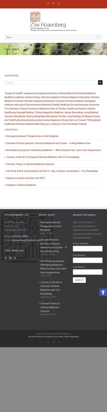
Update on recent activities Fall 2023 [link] (25, 178)
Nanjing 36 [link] (78, 116)
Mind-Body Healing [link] (24, 116)
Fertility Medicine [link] (61, 104)
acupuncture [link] (30, 93)
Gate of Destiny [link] (58, 108)
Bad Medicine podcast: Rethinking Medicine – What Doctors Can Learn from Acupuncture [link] (53, 150)
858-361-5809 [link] (20, 236)
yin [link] (47, 124)
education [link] (20, 104)
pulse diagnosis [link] (52, 120)
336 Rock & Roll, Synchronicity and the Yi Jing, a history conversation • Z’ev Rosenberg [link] (52, 171)
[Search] (100, 82)
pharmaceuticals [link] (25, 120)
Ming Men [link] (40, 116)
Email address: (81, 243)
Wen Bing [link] (40, 124)
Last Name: (79, 267)
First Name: (79, 255)
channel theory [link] (32, 97)
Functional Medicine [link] (38, 108)
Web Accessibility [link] (72, 337)
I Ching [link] (37, 112)
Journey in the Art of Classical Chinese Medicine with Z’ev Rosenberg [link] (42, 157)
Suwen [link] (82, 120)
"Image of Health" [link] (14, 93)
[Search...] (51, 82)
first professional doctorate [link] (85, 104)
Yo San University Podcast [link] (73, 124)
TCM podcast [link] (93, 120)
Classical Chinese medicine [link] (69, 101)
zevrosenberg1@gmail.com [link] (26, 240)
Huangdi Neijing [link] (25, 112)
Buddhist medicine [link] (14, 97)
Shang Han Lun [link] (69, 120)
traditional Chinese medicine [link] (20, 124)
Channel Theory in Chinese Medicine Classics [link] (30, 164)
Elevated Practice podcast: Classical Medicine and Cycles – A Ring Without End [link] (48, 143)
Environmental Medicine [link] (38, 104)
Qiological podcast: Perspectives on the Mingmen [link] (32, 136)
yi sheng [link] (54, 124)
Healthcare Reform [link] (77, 108)
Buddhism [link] (90, 93)
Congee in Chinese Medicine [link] (21, 185)
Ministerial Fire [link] (54, 116)
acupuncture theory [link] (47, 93)
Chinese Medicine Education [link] (75, 97)
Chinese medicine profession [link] (39, 101)
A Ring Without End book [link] (71, 93)
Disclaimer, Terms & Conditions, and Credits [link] (45, 337)
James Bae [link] (70, 112)
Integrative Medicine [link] (52, 112)
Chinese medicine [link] (50, 97)
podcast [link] (39, 120)
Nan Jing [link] (67, 116)
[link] (103, 292)
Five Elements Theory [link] (16, 108)
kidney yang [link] (82, 112)
